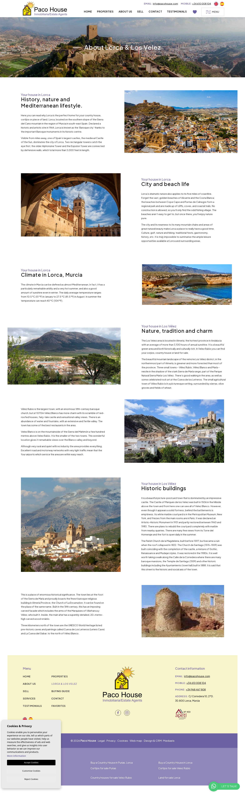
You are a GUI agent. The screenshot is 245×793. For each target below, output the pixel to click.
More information (16, 755)
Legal (101, 740)
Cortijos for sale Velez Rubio (174, 768)
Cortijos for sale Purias (103, 768)
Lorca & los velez (64, 683)
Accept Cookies (31, 762)
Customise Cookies (31, 770)
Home (87, 11)
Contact (155, 11)
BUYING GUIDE (60, 691)
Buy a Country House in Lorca (175, 762)
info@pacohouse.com (165, 3)
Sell (140, 11)
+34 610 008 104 (201, 3)
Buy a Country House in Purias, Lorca (111, 762)
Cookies (122, 740)
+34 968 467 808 (196, 689)
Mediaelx (168, 740)
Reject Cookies (31, 779)
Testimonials (177, 11)
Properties (105, 11)
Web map (136, 740)
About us (125, 11)
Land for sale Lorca (169, 777)
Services (29, 698)
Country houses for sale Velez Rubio (111, 777)
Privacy (111, 740)
